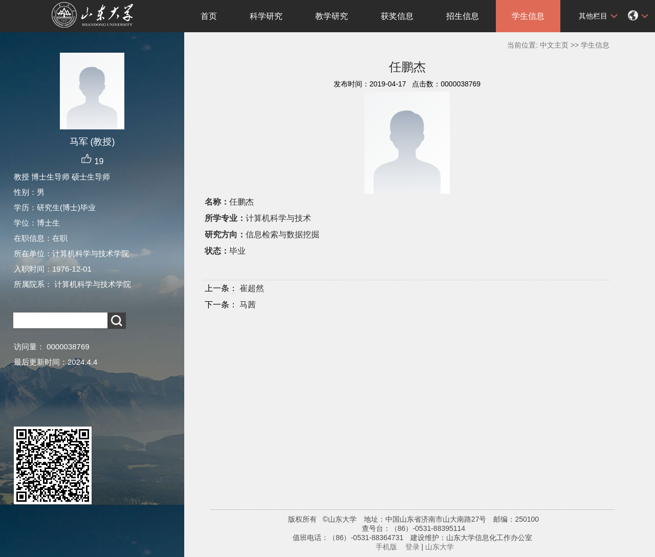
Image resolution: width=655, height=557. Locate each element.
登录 (412, 547)
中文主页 (554, 45)
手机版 (386, 547)
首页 (209, 16)
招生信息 (462, 16)
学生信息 (528, 16)
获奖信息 (397, 16)
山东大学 (439, 547)
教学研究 (331, 16)
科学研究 (266, 16)
